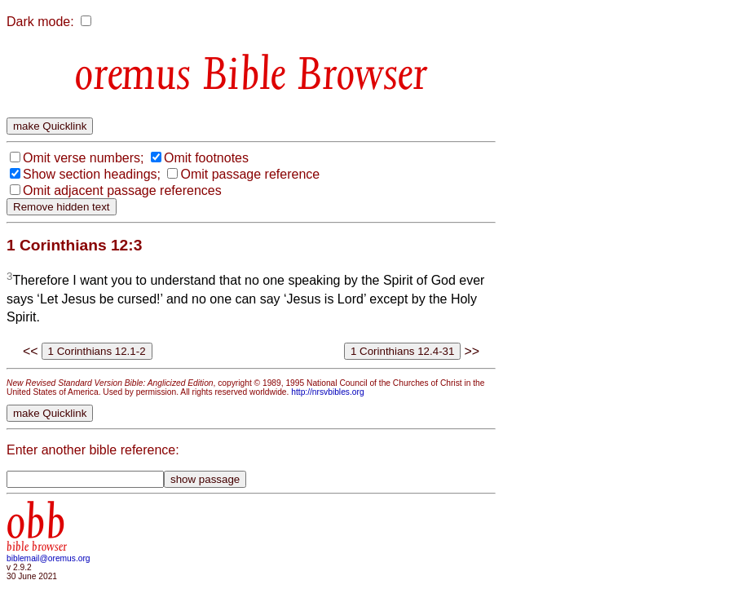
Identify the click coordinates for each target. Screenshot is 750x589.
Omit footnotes (206, 158)
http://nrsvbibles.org (327, 392)
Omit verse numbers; (83, 158)
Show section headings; (92, 174)
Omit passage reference (250, 174)
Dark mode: (40, 22)
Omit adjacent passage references (122, 190)
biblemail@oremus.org (48, 558)
